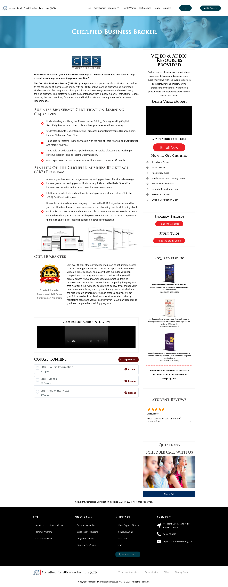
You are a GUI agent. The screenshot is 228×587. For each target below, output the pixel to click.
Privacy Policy (151, 572)
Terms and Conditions (128, 572)
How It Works (129, 8)
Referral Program (43, 531)
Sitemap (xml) (181, 572)
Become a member (86, 525)
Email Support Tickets (128, 525)
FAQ (120, 545)
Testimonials (145, 8)
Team (157, 8)
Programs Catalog (85, 538)
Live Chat (122, 538)
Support (168, 8)
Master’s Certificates (86, 545)
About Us (39, 525)
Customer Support (44, 538)
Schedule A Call (125, 531)
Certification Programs (106, 8)
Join (89, 8)
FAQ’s (166, 572)
